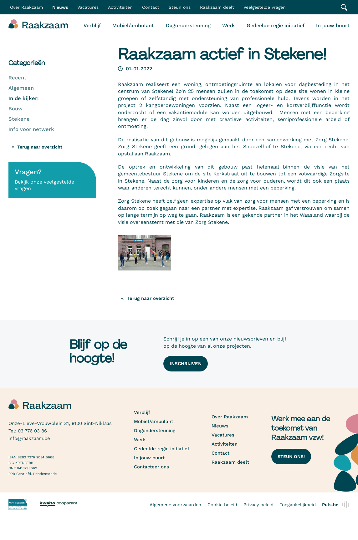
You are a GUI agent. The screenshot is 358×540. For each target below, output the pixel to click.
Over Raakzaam (230, 417)
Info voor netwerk (31, 129)
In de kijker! (23, 98)
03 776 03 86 (32, 431)
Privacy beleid (258, 504)
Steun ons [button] (180, 7)
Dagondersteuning (188, 25)
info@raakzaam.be (29, 438)
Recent (17, 78)
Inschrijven (186, 363)
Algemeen (21, 88)
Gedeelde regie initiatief (275, 25)
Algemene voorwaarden (175, 504)
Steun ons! (291, 456)
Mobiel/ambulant (133, 25)
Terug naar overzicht (39, 146)
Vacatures (88, 7)
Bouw (15, 109)
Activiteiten (120, 7)
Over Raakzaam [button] (26, 7)
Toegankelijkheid (298, 504)
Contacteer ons (151, 467)
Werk (228, 25)
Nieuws (60, 7)
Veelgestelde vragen (264, 7)
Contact (150, 7)
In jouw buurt (333, 25)
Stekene (19, 119)
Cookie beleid (222, 504)
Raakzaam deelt (217, 7)
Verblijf (92, 25)
